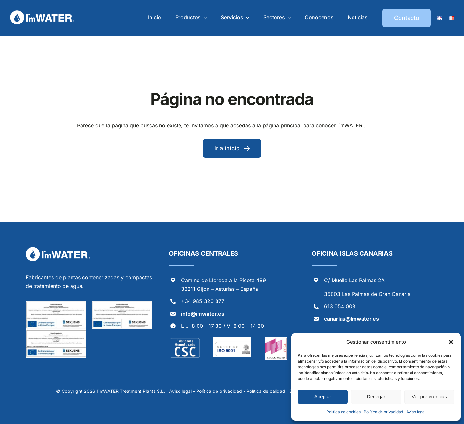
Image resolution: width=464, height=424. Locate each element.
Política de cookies (343, 412)
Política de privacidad (383, 412)
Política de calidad (266, 391)
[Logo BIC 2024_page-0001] (276, 340)
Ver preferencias (429, 396)
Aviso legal (416, 412)
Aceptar (322, 396)
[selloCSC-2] (185, 340)
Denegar (376, 396)
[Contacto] (406, 18)
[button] (451, 342)
